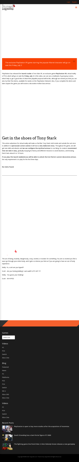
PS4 (3, 351)
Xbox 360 (5, 394)
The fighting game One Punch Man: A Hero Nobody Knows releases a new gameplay (44, 444)
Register (74, 2)
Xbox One (5, 358)
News (4, 370)
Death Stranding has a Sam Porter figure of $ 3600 (32, 435)
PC (3, 347)
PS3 (3, 381)
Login (68, 2)
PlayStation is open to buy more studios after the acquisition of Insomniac (41, 426)
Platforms (5, 377)
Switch (4, 354)
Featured (5, 367)
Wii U (4, 391)
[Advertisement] (39, 36)
